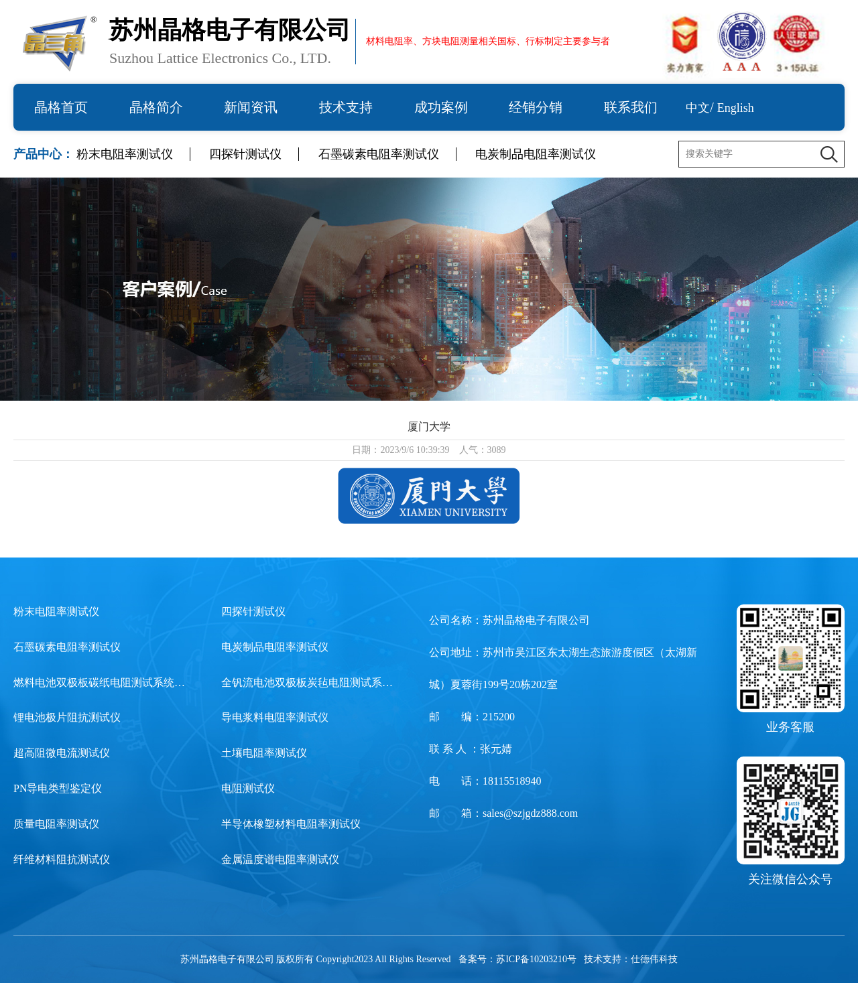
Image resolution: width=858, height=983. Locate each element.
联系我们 (631, 107)
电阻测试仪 (248, 788)
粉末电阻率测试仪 (124, 154)
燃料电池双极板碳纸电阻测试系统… (99, 682)
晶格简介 (156, 107)
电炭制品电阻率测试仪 (535, 154)
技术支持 (346, 107)
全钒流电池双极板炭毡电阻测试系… (307, 682)
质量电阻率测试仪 (56, 824)
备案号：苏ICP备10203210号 (517, 959)
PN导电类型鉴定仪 (57, 788)
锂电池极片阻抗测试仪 (67, 717)
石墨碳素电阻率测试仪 (378, 154)
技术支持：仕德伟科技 (631, 959)
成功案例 (441, 107)
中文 (698, 108)
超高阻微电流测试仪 (61, 753)
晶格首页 (61, 107)
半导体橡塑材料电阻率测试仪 (291, 824)
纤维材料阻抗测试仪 (61, 859)
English (735, 108)
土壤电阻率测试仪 (264, 753)
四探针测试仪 (245, 154)
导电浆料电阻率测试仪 (274, 717)
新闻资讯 (251, 107)
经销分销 (535, 107)
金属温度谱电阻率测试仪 (280, 859)
